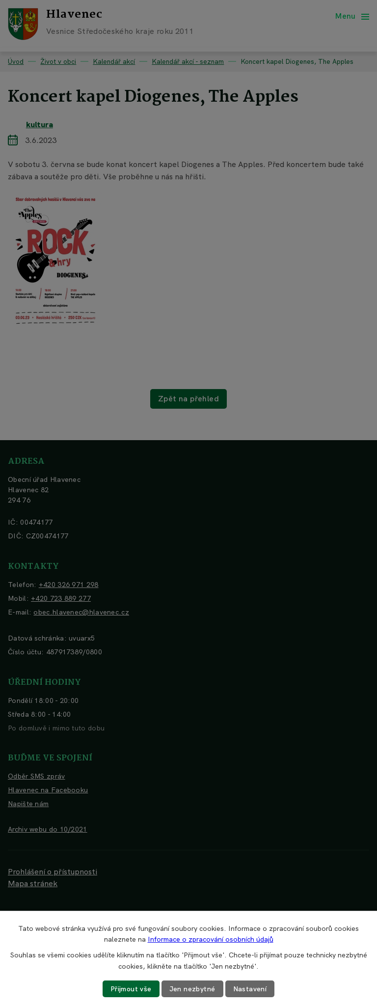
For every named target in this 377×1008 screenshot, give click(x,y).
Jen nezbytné (192, 988)
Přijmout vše (131, 988)
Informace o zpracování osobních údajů (210, 939)
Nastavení (250, 988)
